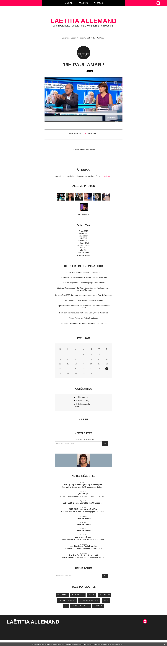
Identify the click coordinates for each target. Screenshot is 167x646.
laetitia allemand (80, 606)
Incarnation (101, 283)
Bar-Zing (97, 272)
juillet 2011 (83, 250)
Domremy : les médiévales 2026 (71, 313)
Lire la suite (107, 176)
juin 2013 (83, 238)
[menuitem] (69, 3)
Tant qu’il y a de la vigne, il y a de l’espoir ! (83, 485)
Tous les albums (83, 214)
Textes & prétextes (91, 318)
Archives (83, 3)
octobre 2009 (83, 252)
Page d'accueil (84, 38)
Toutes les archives (83, 256)
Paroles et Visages (96, 300)
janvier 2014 (83, 236)
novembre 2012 (83, 240)
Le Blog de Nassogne (104, 295)
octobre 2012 (83, 243)
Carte (83, 419)
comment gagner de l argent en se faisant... (76, 277)
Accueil (69, 3)
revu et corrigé (67, 600)
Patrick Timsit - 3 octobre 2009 (83, 555)
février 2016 (83, 231)
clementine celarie (89, 600)
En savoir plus (119, 644)
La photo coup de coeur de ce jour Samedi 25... (74, 306)
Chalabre (103, 323)
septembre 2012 (83, 245)
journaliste (78, 595)
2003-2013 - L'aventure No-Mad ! (84, 509)
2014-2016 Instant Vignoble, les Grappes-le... (83, 503)
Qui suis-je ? (83, 494)
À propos (98, 3)
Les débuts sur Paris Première (83, 546)
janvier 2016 (83, 233)
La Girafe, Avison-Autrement (97, 313)
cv (66, 606)
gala (106, 600)
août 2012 (83, 248)
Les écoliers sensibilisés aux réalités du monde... (78, 323)
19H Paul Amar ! (99, 38)
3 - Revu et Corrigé (83, 400)
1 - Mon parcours (82, 397)
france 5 (98, 606)
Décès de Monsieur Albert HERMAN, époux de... (75, 288)
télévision (104, 595)
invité (91, 595)
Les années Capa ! (69, 38)
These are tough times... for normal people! (78, 283)
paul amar (62, 595)
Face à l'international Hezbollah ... (78, 272)
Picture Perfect (74, 318)
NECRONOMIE (101, 277)
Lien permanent (75, 133)
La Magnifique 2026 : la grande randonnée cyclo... (73, 295)
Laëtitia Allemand (83, 20)
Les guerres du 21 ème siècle (75, 300)
